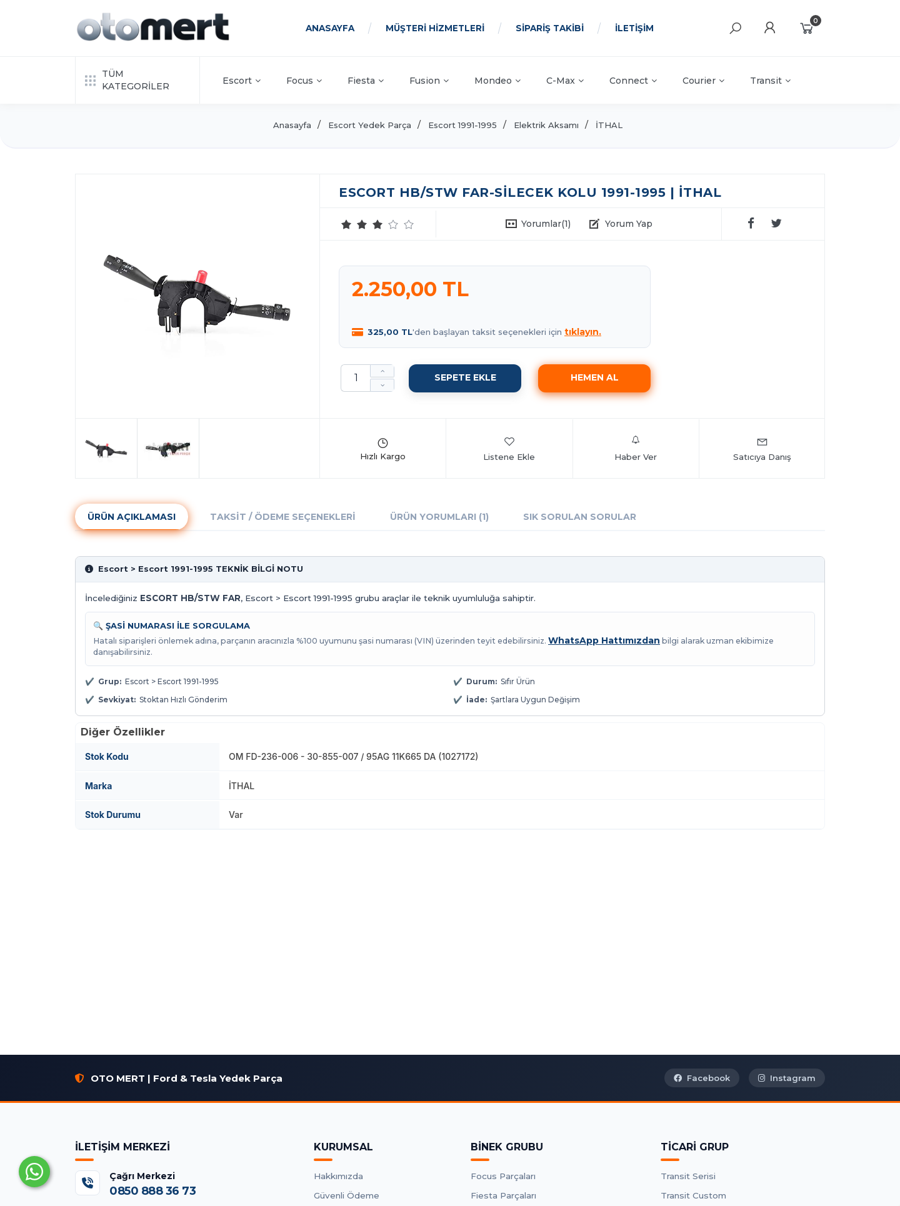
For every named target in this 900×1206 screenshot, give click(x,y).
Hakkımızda (338, 1176)
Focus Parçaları (503, 1176)
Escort (241, 80)
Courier (703, 80)
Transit (770, 80)
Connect (633, 80)
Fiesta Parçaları (503, 1195)
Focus (304, 80)
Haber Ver (635, 449)
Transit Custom (693, 1195)
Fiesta (366, 80)
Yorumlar (546, 223)
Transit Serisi (688, 1176)
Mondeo (497, 80)
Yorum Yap (628, 223)
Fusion (429, 80)
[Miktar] (356, 378)
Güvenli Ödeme (346, 1195)
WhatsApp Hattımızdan (604, 640)
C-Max (565, 80)
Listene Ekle (509, 449)
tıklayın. (582, 331)
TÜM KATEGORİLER (127, 80)
